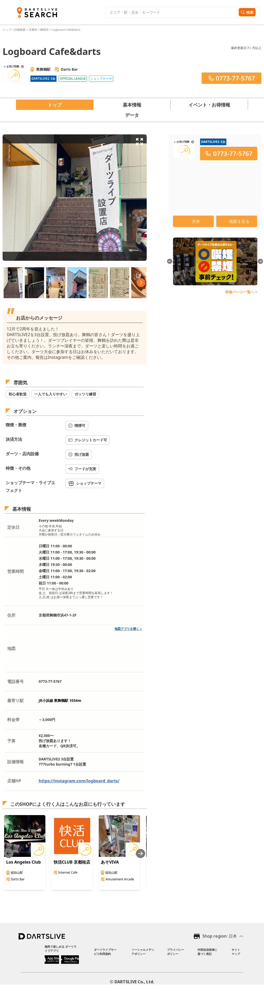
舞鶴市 (44, 29)
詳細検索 (20, 29)
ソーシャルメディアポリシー (142, 952)
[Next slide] (140, 853)
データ (132, 115)
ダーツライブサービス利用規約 (105, 952)
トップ (7, 29)
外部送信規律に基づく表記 (207, 952)
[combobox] (171, 12)
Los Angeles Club (23, 862)
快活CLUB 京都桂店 (72, 862)
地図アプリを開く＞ (128, 629)
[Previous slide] (8, 853)
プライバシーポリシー (175, 952)
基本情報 (132, 105)
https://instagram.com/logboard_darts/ (79, 781)
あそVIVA (110, 862)
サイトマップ (236, 952)
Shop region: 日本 (219, 936)
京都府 (33, 29)
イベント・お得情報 (209, 105)
